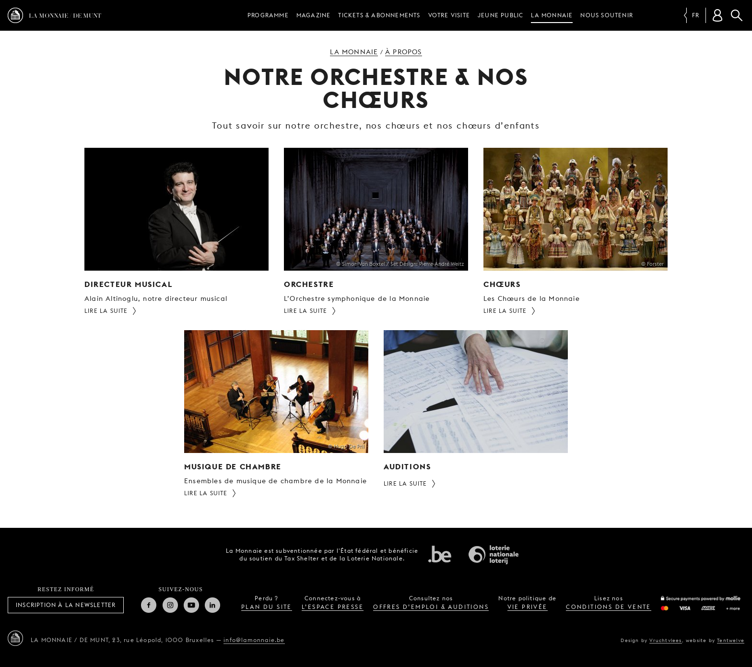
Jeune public (500, 15)
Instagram (170, 605)
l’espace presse (333, 606)
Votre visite (449, 15)
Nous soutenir (606, 15)
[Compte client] (717, 15)
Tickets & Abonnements (379, 15)
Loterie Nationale (493, 554)
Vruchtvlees (665, 640)
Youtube (191, 605)
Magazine (313, 15)
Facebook (148, 605)
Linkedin (212, 605)
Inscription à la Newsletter (66, 604)
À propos (403, 52)
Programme (268, 15)
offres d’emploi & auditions (431, 606)
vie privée (527, 606)
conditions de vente (608, 606)
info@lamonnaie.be (253, 639)
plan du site (266, 606)
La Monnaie (552, 15)
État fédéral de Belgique (439, 553)
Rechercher (736, 15)
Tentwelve (730, 640)
